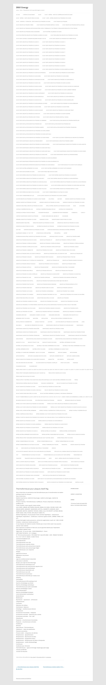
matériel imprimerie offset (22, 349)
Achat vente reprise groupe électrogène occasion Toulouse (31, 188)
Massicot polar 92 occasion (49, 342)
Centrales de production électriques (25, 212)
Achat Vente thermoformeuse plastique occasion (55, 192)
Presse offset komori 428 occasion (57, 373)
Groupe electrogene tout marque (24, 294)
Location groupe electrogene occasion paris (67, 321)
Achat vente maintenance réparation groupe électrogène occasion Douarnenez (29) (37, 161)
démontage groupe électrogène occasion (68, 222)
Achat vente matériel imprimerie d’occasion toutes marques (56, 168)
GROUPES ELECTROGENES (63, 298)
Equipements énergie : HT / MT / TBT (24, 233)
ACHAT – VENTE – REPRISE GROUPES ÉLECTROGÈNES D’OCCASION (56, 18)
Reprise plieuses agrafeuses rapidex (76, 434)
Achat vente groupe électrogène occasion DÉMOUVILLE (30, 96)
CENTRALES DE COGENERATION (66, 209)
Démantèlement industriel (23, 222)
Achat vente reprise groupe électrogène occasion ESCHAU (30, 175)
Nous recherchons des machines (24, 362)
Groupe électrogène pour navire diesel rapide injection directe (52, 280)
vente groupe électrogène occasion (51, 468)
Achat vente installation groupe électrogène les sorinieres (31, 120)
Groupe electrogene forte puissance (44, 257)
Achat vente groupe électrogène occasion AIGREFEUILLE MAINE (57, 69)
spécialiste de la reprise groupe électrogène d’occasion (68, 451)
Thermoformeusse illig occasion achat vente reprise (57, 455)
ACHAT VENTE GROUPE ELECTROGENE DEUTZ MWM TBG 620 (62, 38)
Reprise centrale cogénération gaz (78, 410)
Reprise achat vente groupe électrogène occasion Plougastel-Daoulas (69, 407)
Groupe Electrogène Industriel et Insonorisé (63, 267)
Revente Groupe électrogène (78, 444)
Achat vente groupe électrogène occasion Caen (28, 83)
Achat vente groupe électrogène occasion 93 (27, 65)
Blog (74, 205)
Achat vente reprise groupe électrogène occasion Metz (63, 175)
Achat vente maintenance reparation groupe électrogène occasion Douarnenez (36, 158)
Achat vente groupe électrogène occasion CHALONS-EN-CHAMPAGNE (62, 86)
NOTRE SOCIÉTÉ (70, 359)
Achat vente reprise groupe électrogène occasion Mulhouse (31, 182)
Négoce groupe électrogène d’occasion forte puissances (30, 359)
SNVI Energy (22, 7)
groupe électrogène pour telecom (25, 284)
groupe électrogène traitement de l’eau (47, 294)
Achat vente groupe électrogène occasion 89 (53, 55)
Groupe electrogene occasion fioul (72, 274)
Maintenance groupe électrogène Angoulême (27, 328)
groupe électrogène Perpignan (42, 277)
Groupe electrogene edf (76, 253)
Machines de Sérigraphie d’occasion (34, 325)
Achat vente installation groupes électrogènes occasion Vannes (32, 137)
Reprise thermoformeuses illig (44, 441)
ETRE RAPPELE (57, 233)
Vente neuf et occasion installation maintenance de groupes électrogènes (57, 478)
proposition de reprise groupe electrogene (27, 383)
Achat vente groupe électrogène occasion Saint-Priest (60, 110)
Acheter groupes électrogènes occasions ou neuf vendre (30, 199)
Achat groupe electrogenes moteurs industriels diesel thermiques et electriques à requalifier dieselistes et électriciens (46, 28)
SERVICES (54, 448)
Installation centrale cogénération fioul (61, 318)
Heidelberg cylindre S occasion (37, 315)
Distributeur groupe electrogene (45, 226)
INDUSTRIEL (35, 318)
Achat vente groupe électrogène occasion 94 (53, 65)
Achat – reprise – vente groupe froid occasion (27, 18)
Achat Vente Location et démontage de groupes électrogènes (68, 137)
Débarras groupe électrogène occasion (26, 219)
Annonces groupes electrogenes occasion (73, 202)
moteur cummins (62, 352)
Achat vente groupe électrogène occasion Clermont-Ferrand (60, 89)
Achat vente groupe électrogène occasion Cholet (28, 89)
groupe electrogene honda (69, 263)
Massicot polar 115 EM (33, 342)
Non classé (33, 657)
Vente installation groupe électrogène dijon (54, 475)
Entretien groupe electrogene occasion (34, 229)
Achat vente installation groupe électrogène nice (29, 124)
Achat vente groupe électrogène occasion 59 (27, 48)
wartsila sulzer (79, 482)
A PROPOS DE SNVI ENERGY (29, 14)
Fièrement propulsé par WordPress (23, 678)
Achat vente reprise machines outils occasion (27, 192)
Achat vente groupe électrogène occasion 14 (53, 42)
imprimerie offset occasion (23, 318)
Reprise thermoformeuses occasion (65, 441)
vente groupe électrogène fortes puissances (27, 468)
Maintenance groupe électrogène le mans (53, 328)
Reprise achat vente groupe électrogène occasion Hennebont (31, 407)
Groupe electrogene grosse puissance (25, 263)
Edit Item (18, 229)
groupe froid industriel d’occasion (25, 298)
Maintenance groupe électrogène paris (50, 332)
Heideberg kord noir (21, 315)
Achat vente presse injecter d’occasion (47, 171)
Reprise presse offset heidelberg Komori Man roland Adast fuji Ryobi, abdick (35, 437)
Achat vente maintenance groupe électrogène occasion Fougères (32, 144)
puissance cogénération (47, 383)
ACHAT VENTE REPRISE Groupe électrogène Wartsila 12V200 (64, 188)
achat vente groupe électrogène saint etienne (28, 117)
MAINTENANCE (80, 325)
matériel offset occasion (39, 349)
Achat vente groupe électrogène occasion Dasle (60, 93)
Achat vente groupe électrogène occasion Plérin (28, 106)
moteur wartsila (20, 356)
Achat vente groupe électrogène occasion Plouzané (29, 110)
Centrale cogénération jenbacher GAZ (45, 209)
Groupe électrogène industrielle (24, 270)
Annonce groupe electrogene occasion (49, 202)
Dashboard (65, 216)
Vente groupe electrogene (77, 461)
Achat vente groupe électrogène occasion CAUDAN (29, 86)
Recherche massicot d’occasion (24, 400)
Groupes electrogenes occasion (24, 311)
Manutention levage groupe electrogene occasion (39, 338)
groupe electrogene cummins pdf (24, 250)
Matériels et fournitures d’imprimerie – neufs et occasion (30, 352)
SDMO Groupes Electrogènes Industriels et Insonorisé (34, 448)
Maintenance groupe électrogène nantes (26, 332)
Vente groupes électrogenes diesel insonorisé (27, 475)
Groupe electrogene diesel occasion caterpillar (28, 253)
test (17, 455)
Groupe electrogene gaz (53, 260)
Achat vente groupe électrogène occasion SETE (28, 113)
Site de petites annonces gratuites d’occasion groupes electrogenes (33, 451)
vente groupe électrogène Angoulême (25, 465)
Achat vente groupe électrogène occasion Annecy (62, 72)
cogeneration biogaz (43, 212)
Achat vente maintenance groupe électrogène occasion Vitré (31, 154)
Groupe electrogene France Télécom (66, 257)
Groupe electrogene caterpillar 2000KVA (26, 243)
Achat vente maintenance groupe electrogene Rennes (64, 154)
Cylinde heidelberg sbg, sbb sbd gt (50, 216)
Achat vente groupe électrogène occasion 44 (53, 45)
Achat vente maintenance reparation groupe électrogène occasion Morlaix (35, 164)
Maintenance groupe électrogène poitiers (74, 332)
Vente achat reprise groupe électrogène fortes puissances (53, 461)
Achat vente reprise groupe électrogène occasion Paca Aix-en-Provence (68, 182)
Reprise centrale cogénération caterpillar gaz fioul (52, 410)
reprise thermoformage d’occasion (25, 441)
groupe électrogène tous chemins (65, 291)
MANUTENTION (19, 338)
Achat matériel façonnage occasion (52, 31)
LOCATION (50, 321)
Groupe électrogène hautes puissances (49, 263)
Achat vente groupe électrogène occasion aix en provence (31, 72)
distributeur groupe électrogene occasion (68, 226)
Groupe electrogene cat (46, 240)
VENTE (50, 458)
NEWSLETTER (51, 359)
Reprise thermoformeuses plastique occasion (27, 444)
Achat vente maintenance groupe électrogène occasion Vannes (70, 151)
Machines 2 (19, 325)
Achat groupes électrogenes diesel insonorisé (28, 31)
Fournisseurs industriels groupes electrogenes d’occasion (31, 236)
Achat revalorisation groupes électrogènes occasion (64, 35)
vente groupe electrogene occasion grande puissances (30, 472)
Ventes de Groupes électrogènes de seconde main (59, 482)
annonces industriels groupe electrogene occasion (29, 205)
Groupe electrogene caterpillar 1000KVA (66, 240)
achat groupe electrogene (60, 21)
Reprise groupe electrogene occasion (25, 420)
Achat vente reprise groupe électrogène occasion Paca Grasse (32, 185)
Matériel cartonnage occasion (67, 342)
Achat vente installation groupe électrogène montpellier (64, 120)
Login (83, 321)
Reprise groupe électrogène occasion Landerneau (28, 424)
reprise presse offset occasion (65, 437)
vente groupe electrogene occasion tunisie (59, 472)
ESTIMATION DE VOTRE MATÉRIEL (43, 233)
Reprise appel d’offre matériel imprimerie (26, 410)
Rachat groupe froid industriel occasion (26, 393)
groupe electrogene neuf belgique (64, 270)
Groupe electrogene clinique (71, 246)
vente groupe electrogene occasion (73, 468)
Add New (59, 199)
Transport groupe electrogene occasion (35, 458)
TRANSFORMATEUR (78, 455)
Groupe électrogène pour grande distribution (65, 277)
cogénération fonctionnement (60, 212)
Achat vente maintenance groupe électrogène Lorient (59, 141)
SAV (17, 448)
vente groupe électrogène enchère (70, 465)
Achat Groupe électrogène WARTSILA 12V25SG (48, 25)
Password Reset (33, 366)
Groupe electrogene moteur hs (44, 270)
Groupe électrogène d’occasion (44, 250)
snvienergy (48, 657)
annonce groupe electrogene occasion (26, 202)
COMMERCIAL (75, 212)
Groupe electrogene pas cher (23, 277)
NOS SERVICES (60, 359)
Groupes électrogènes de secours (69, 301)
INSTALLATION (44, 318)
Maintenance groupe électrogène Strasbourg (27, 335)
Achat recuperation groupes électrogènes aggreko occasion (31, 35)
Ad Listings (51, 199)
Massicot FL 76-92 (20, 342)
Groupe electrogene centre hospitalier (50, 246)
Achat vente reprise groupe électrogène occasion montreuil (62, 178)
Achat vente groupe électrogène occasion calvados (57, 83)
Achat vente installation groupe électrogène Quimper (30, 127)
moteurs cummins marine (73, 356)
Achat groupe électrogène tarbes (24, 25)
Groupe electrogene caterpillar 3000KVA (50, 243)
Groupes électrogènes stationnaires (72, 311)
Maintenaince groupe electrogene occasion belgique (59, 325)
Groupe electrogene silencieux (65, 287)
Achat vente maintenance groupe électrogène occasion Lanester (69, 144)
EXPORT (65, 233)
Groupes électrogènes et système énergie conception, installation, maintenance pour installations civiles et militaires (46, 304)
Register (60, 400)
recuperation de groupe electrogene (44, 400)
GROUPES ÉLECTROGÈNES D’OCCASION (48, 301)
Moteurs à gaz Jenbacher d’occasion (37, 356)
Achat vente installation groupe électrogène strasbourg (61, 127)
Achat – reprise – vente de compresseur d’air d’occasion (58, 14)
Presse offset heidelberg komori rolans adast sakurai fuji (30, 373)
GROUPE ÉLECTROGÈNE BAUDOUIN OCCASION (26, 240)
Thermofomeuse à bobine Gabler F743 (53, 667)
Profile (76, 379)
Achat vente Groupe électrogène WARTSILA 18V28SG (55, 117)
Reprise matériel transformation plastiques (53, 434)
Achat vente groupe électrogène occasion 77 (53, 52)
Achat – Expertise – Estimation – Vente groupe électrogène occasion (33, 21)
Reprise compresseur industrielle (24, 414)
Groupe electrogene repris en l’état (69, 284)
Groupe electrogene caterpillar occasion (26, 246)
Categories (82, 205)
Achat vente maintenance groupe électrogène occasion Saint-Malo (33, 147)
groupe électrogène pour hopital (24, 280)
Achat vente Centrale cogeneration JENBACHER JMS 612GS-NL (31, 38)
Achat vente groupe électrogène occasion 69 (27, 52)
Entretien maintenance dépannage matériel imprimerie (61, 229)
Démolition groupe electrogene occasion (43, 222)
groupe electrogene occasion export (50, 274)
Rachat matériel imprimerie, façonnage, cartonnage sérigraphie (56, 393)
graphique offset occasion (56, 236)
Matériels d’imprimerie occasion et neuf (58, 349)
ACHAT (39, 14)
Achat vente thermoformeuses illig (25, 195)
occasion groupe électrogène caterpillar (46, 362)
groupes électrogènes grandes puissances (49, 308)
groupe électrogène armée (73, 236)
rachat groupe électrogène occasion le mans (56, 390)
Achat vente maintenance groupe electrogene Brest (29, 141)
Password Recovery (21, 366)
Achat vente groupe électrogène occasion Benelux (61, 79)
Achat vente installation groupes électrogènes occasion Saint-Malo (33, 134)
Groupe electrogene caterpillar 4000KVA (73, 243)
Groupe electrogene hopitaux (23, 267)
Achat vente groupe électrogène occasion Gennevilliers (59, 100)
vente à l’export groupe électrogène (25, 461)
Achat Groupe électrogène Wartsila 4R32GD (73, 25)
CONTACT (83, 212)
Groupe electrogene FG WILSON (23, 257)
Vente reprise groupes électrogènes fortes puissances (30, 482)
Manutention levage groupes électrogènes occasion (68, 338)
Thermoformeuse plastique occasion (31, 455)
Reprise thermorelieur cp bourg (50, 444)
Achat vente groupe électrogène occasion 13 (27, 42)
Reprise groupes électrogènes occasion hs (27, 431)
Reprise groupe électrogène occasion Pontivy (56, 424)
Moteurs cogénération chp (56, 356)
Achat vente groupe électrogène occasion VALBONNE (56, 113)
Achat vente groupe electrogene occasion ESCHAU (29, 100)
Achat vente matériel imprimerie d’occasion (27, 168)
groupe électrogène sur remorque (44, 291)
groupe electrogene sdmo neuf (24, 287)
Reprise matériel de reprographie (68, 431)
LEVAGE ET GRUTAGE (39, 321)
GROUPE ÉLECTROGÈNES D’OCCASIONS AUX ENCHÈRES (72, 294)
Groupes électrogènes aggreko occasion (26, 301)
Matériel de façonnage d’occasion (24, 345)
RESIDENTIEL (64, 444)
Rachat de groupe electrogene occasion (67, 383)
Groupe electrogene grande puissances (72, 260)
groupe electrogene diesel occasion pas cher (55, 253)
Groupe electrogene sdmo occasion (44, 287)
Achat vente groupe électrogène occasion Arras (28, 76)
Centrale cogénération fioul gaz (24, 209)
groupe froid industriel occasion (45, 298)
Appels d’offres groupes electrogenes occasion (58, 205)
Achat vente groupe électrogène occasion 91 (53, 59)
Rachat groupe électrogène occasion (25, 386)
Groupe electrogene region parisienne (46, 284)
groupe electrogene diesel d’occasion (65, 250)
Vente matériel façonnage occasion (25, 478)
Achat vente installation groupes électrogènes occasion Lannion (33, 130)
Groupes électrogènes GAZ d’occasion (25, 308)
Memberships (51, 352)
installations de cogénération (24, 321)
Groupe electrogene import (41, 267)
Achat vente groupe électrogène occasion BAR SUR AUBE (30, 79)
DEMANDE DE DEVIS (44, 219)
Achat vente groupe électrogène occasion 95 (27, 69)
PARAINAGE (75, 362)
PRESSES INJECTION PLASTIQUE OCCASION (25, 376)
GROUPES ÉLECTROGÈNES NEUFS (71, 308)
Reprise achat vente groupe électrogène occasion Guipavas (62, 403)
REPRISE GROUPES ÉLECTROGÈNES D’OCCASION (52, 427)
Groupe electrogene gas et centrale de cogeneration (29, 260)
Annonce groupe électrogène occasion (75, 199)
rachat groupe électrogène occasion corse (50, 386)
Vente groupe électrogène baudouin (48, 465)
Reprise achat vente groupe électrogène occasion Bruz (30, 403)
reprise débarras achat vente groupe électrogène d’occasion (51, 414)
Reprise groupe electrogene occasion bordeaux (50, 420)
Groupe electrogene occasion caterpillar (26, 274)
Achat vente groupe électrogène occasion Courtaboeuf (30, 93)
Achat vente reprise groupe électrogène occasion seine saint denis (68, 185)
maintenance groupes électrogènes (77, 335)
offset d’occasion (65, 362)
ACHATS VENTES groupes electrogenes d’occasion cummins (52, 195)
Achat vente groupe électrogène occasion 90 (27, 59)
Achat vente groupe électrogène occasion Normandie (64, 103)
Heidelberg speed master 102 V (70, 315)
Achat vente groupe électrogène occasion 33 (27, 45)
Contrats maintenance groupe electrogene (27, 216)
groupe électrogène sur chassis (24, 291)
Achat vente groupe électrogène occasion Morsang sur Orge (31, 103)
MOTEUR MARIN (73, 352)
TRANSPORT (18, 458)
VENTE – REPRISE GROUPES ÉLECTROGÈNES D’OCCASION (67, 458)
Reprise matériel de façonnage (48, 431)
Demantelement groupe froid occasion (62, 219)
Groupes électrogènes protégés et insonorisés (47, 311)
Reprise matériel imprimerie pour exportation (27, 434)
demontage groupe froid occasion (25, 226)
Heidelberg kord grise (54, 315)
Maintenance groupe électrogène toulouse (54, 335)
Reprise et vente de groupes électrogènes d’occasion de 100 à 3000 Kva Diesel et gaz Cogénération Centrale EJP (43, 417)
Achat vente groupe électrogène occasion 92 (27, 62)
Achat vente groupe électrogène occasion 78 (27, 55)
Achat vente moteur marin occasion (25, 171)
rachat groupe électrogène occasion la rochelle (28, 390)
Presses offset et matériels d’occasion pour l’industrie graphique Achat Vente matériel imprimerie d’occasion (43, 379)
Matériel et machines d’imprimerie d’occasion (48, 345)
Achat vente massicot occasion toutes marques (70, 164)
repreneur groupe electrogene (73, 400)
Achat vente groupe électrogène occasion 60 (53, 48)
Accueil (18, 14)
